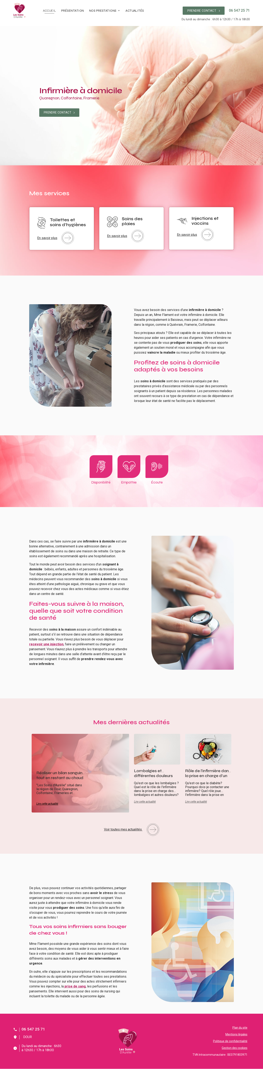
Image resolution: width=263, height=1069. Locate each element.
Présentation (72, 10)
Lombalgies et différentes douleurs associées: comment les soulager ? (154, 778)
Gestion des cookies (234, 1048)
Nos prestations (103, 10)
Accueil (49, 10)
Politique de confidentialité (230, 1041)
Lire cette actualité (47, 803)
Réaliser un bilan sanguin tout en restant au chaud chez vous (59, 777)
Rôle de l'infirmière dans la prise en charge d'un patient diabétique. (208, 775)
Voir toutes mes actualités (131, 829)
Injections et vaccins (205, 221)
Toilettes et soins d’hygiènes (68, 222)
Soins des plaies (132, 221)
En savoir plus (55, 238)
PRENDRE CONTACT (203, 10)
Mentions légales (236, 1034)
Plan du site (239, 1027)
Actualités (135, 10)
